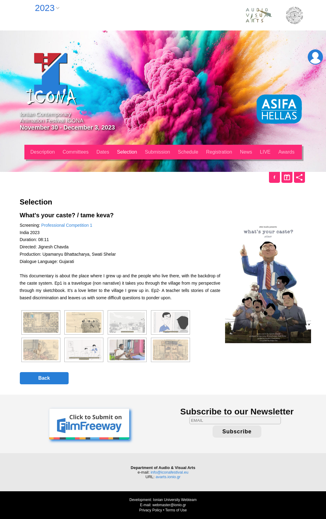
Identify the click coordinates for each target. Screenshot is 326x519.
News (246, 152)
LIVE (265, 152)
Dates (102, 152)
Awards (286, 152)
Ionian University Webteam (175, 500)
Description (42, 152)
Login (315, 57)
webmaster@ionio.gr (169, 505)
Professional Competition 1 (66, 225)
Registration (219, 152)
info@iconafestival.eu (169, 472)
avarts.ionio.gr (168, 477)
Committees (75, 152)
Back (44, 378)
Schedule (188, 152)
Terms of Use (176, 510)
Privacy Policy (150, 510)
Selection (127, 152)
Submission (157, 152)
